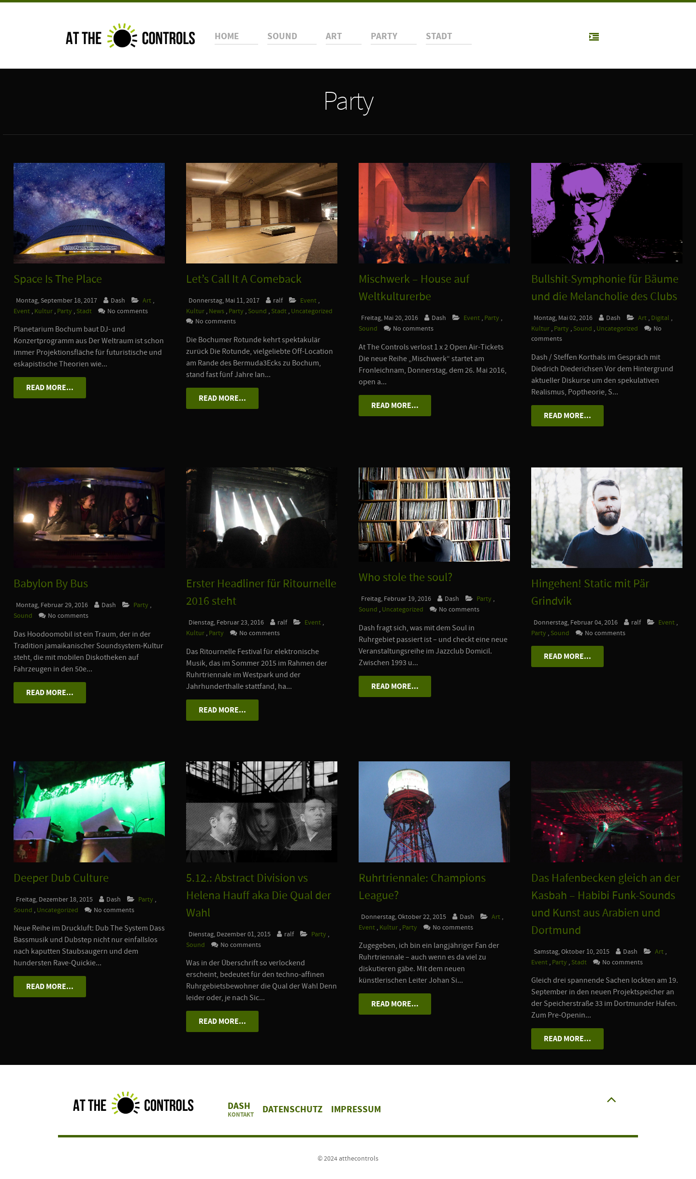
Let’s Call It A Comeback (244, 279)
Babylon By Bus (51, 583)
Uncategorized (312, 311)
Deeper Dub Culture (61, 878)
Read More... (49, 387)
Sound (258, 311)
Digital (661, 318)
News (217, 311)
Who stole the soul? (405, 577)
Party (65, 311)
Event (22, 311)
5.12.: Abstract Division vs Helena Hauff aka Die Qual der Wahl (258, 895)
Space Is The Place (58, 279)
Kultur (44, 311)
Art (147, 300)
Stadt (84, 311)
